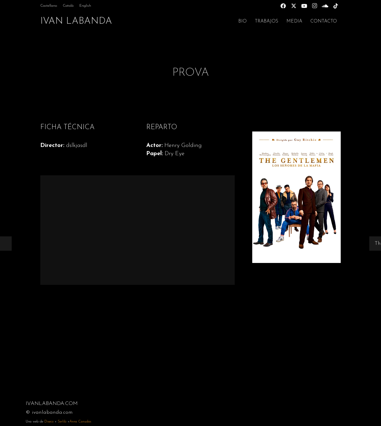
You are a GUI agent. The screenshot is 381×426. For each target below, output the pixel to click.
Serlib (62, 421)
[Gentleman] (296, 197)
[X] (293, 6)
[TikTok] (335, 6)
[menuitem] (48, 6)
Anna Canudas (80, 421)
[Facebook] (283, 6)
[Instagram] (314, 6)
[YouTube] (304, 6)
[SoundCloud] (325, 6)
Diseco (48, 421)
